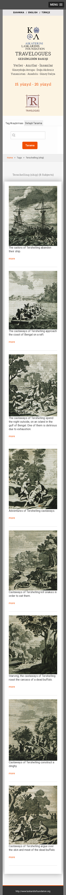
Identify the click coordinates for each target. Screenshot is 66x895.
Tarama (29, 145)
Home (10, 158)
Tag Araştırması (14, 123)
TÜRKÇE (46, 12)
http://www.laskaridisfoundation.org (33, 891)
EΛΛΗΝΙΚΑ (18, 12)
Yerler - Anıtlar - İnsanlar (33, 65)
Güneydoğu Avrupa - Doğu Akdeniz (33, 69)
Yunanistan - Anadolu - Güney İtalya (33, 74)
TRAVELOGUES (33, 53)
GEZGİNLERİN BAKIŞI (33, 59)
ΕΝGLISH (32, 12)
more (12, 258)
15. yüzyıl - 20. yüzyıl (33, 84)
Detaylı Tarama (33, 123)
